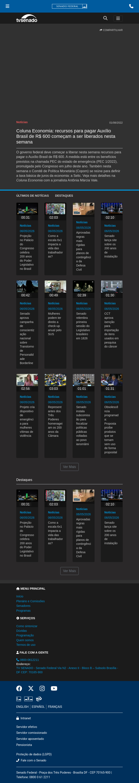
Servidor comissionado (31, 733)
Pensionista (24, 745)
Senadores (23, 605)
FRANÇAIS (55, 707)
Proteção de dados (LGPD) (34, 754)
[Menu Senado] (7, 6)
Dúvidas (21, 630)
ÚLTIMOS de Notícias (32, 195)
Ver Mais (69, 467)
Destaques (64, 195)
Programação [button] (25, 635)
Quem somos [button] (25, 640)
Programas (23, 610)
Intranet (23, 718)
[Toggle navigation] (118, 18)
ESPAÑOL (38, 707)
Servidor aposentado (30, 739)
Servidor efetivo (26, 727)
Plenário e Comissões (30, 601)
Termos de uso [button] (25, 644)
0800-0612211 (27, 660)
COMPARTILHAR (111, 30)
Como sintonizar (26, 626)
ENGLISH (22, 707)
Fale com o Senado (31, 760)
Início (19, 596)
